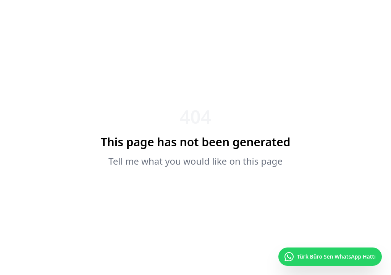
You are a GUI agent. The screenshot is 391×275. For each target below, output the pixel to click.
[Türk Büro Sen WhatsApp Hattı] (330, 256)
